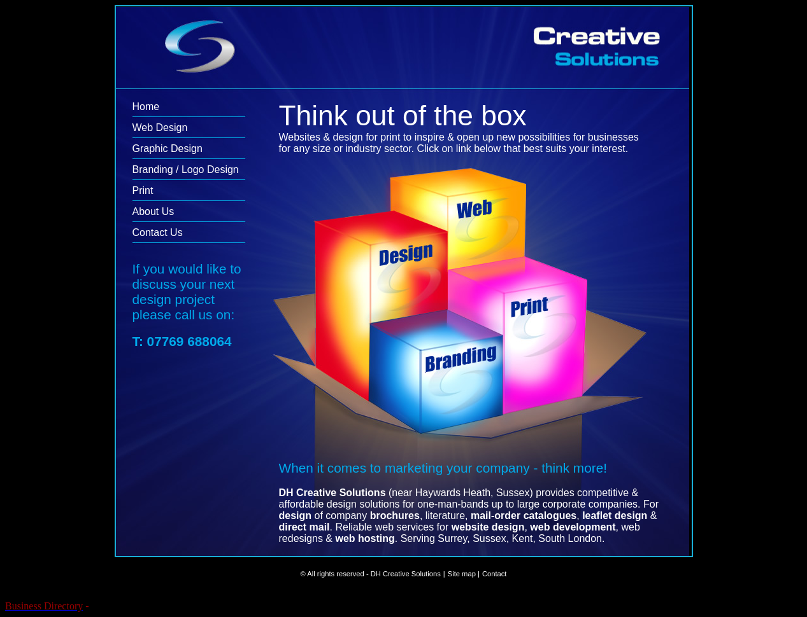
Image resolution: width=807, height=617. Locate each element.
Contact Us (157, 232)
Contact (494, 574)
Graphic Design (167, 148)
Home (146, 106)
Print (143, 190)
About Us (153, 211)
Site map (462, 574)
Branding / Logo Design (185, 169)
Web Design (160, 127)
